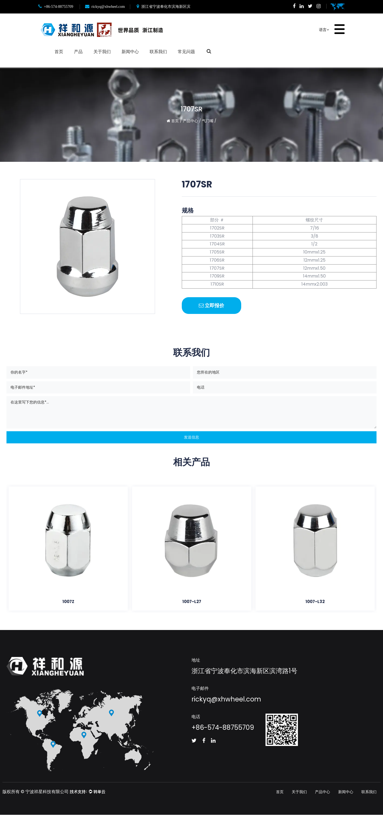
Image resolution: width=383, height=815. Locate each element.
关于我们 (102, 51)
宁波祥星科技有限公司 (47, 792)
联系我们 (158, 51)
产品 (78, 51)
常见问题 (186, 51)
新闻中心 (130, 51)
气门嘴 (207, 121)
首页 (59, 51)
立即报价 (211, 305)
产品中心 (190, 121)
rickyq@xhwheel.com (105, 7)
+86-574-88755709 (55, 7)
